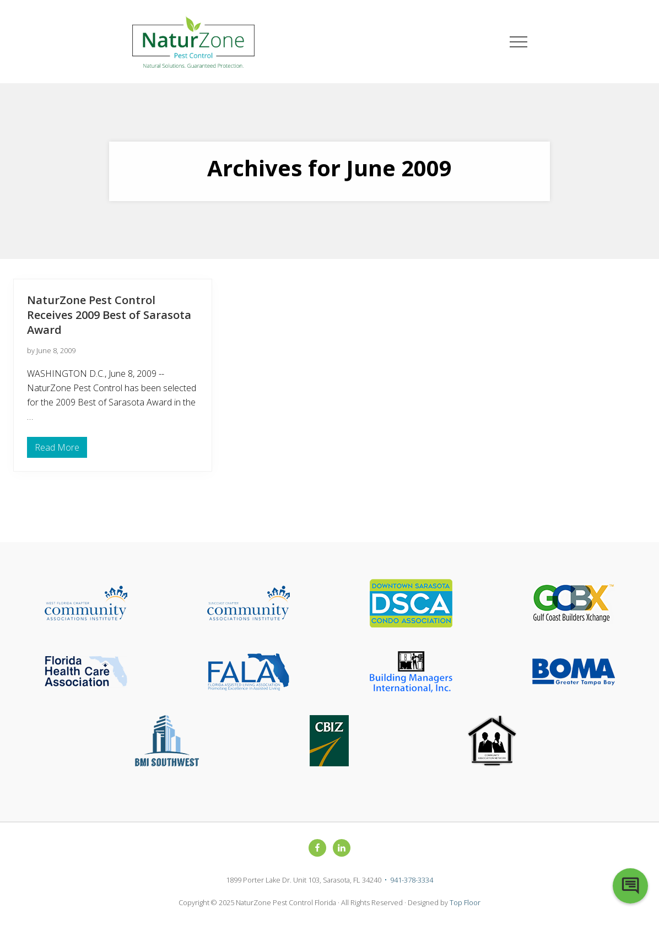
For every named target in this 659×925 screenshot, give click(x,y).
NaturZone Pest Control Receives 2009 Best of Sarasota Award (109, 315)
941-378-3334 (411, 880)
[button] (518, 42)
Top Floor (465, 902)
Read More (57, 449)
